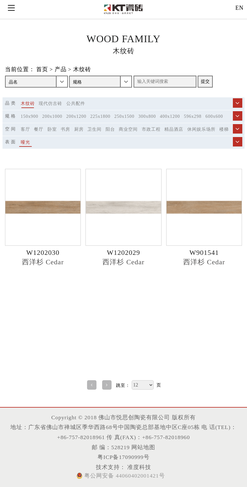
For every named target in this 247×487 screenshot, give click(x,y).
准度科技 (138, 467)
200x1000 (52, 116)
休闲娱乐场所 (201, 129)
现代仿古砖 (50, 103)
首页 (42, 69)
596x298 (192, 116)
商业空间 (128, 129)
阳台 (110, 129)
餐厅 (38, 129)
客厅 (25, 129)
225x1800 (100, 116)
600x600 (214, 116)
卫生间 (94, 129)
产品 (61, 69)
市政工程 (151, 129)
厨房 (79, 129)
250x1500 (124, 116)
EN (239, 8)
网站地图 (143, 447)
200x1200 (76, 116)
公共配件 (75, 103)
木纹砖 (82, 69)
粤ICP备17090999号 (123, 457)
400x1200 (170, 116)
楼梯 (224, 129)
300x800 (147, 116)
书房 (65, 129)
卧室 (52, 129)
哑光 (25, 142)
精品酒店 (173, 129)
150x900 (29, 116)
